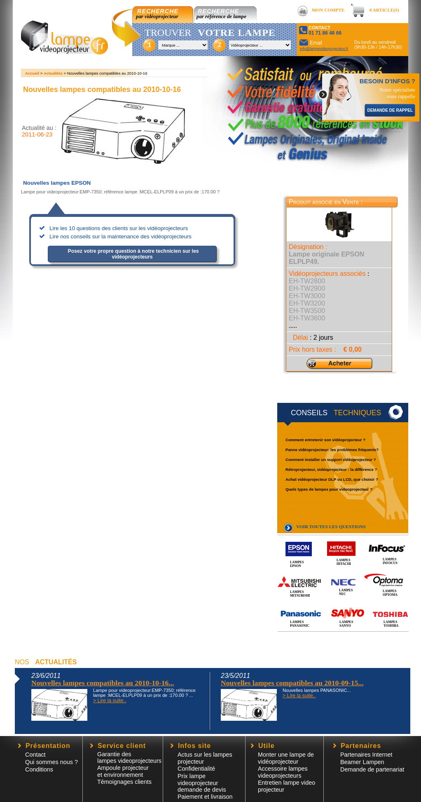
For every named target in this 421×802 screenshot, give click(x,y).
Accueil (32, 73)
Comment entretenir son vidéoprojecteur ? (325, 439)
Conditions (39, 769)
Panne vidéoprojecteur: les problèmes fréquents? (332, 449)
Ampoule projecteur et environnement (123, 771)
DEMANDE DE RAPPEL (390, 110)
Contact (35, 754)
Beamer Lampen (362, 762)
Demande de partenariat (372, 769)
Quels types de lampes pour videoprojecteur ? (328, 489)
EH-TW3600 (307, 318)
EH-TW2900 (307, 288)
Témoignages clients (124, 781)
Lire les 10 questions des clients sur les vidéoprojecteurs (118, 228)
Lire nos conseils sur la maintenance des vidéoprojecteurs (120, 236)
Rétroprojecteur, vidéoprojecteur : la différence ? (331, 469)
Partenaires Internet (366, 754)
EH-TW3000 (307, 295)
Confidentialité (196, 768)
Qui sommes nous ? (51, 762)
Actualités (53, 73)
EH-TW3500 (307, 310)
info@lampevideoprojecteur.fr (324, 49)
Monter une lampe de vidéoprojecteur (286, 758)
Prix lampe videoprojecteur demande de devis (202, 783)
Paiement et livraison (205, 796)
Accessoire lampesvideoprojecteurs (283, 772)
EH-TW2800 (307, 281)
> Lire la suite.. (109, 700)
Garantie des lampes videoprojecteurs (129, 757)
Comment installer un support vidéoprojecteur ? (330, 459)
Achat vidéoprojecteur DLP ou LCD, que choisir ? (331, 479)
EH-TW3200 (307, 303)
